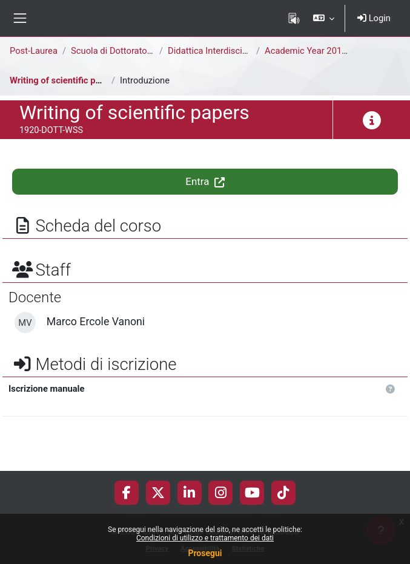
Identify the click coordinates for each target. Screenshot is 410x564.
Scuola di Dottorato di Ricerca (129, 50)
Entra (205, 181)
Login (374, 18)
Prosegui (205, 553)
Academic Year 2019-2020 (317, 50)
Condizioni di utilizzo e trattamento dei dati (205, 538)
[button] (323, 18)
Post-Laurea (34, 50)
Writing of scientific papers (64, 80)
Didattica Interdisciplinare (218, 50)
